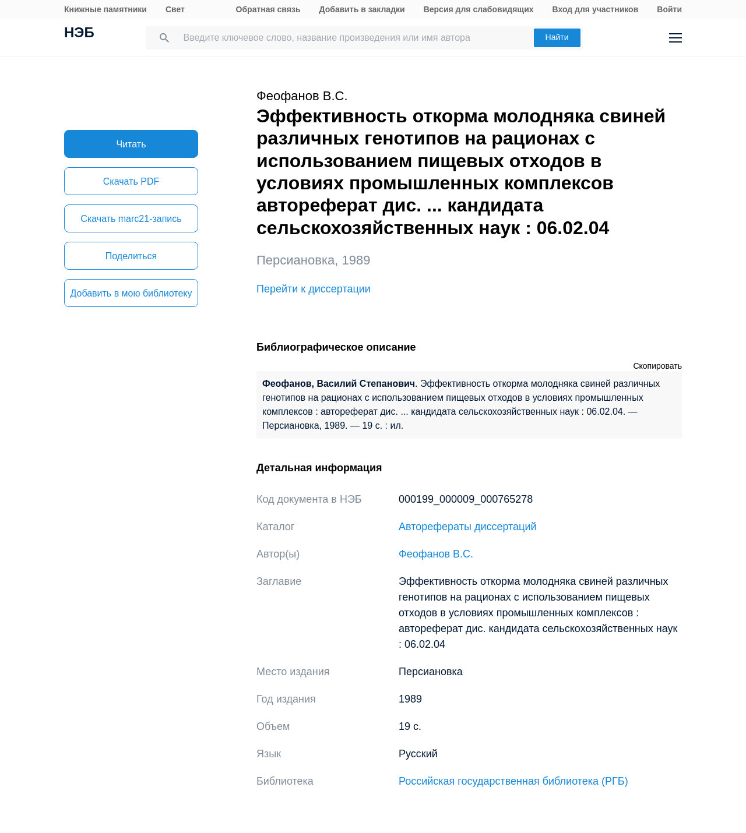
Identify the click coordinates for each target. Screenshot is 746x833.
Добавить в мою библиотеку (131, 293)
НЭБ (79, 33)
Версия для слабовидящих (479, 9)
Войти (669, 9)
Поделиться (131, 256)
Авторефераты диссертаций (468, 526)
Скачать (131, 181)
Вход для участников (596, 9)
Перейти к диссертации (313, 289)
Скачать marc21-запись (130, 219)
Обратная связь (268, 9)
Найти (557, 37)
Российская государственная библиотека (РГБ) (513, 781)
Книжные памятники (105, 9)
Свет (175, 9)
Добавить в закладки (362, 9)
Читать (131, 144)
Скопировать (657, 365)
